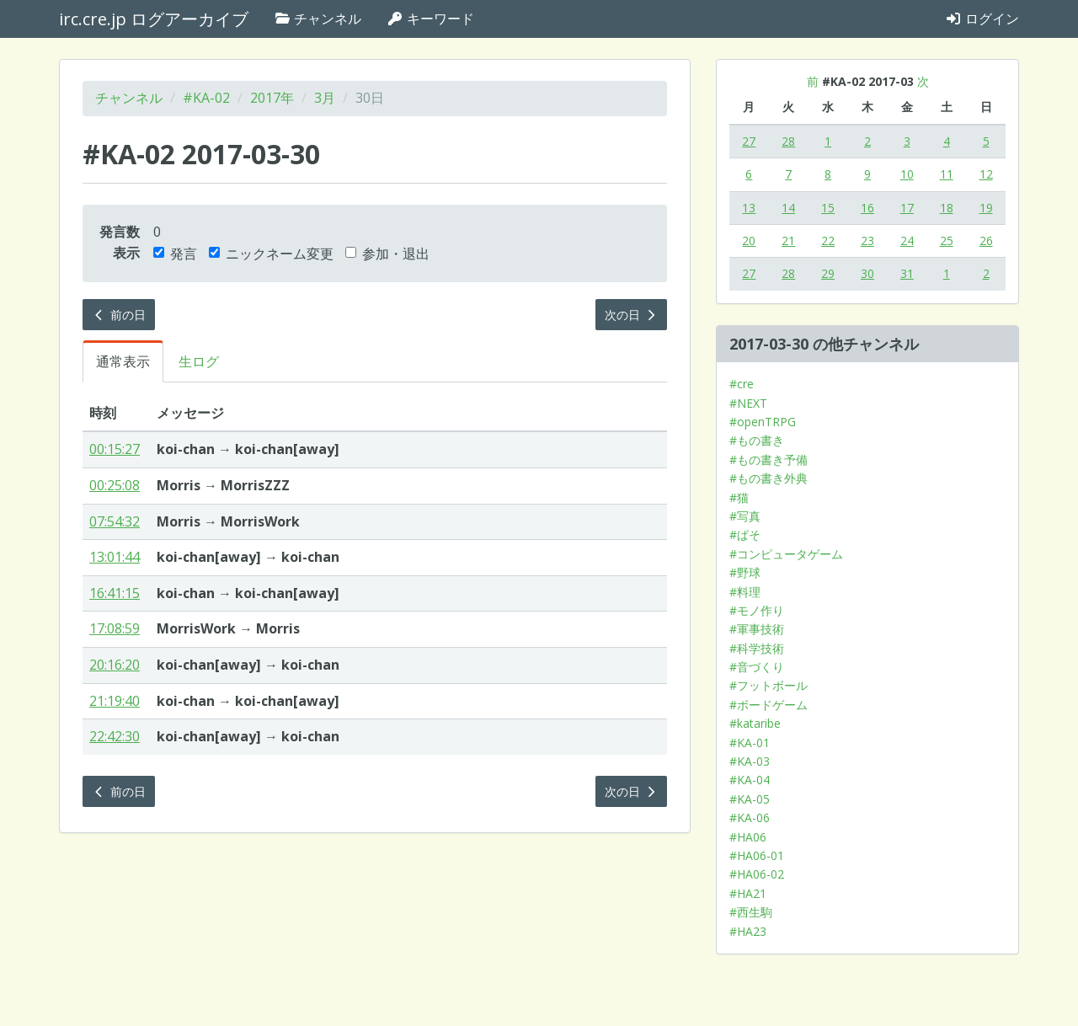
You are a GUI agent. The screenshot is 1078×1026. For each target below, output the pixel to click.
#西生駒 (750, 912)
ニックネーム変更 (271, 253)
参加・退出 (387, 253)
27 (748, 141)
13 (748, 208)
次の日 (632, 315)
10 (907, 174)
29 (828, 273)
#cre (741, 384)
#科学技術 (756, 648)
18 (946, 208)
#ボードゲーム (768, 705)
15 (828, 208)
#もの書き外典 (768, 478)
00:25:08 (114, 485)
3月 (324, 97)
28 (788, 141)
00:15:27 (114, 449)
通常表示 (123, 361)
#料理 (744, 592)
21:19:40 (114, 701)
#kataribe (755, 723)
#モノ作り (756, 610)
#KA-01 (749, 743)
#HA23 (747, 931)
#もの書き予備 (768, 460)
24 (907, 240)
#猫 (739, 497)
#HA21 (747, 893)
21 (788, 240)
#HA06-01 (756, 855)
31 (907, 273)
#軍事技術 (756, 629)
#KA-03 (749, 761)
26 (986, 240)
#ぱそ (744, 534)
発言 (175, 253)
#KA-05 (749, 799)
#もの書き (756, 440)
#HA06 (747, 837)
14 (788, 208)
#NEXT (748, 403)
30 (867, 273)
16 (867, 208)
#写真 (744, 516)
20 (748, 240)
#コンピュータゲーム (786, 554)
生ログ (199, 361)
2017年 (272, 97)
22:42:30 (114, 736)
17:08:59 (114, 628)
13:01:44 (114, 557)
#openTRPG (762, 422)
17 (907, 208)
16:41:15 (114, 593)
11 (946, 174)
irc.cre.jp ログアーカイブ (153, 19)
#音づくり (756, 667)
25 (946, 240)
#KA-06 (749, 818)
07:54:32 (114, 521)
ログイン (982, 18)
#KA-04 (749, 780)
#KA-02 (206, 97)
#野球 (744, 572)
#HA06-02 (756, 874)
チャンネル (317, 18)
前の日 (119, 315)
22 (828, 240)
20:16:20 (114, 664)
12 (986, 174)
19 (986, 208)
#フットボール (768, 685)
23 (867, 240)
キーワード (430, 18)
